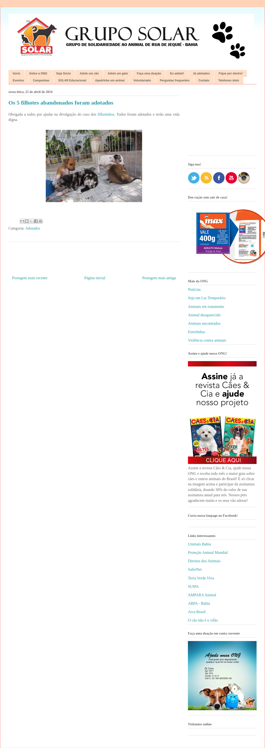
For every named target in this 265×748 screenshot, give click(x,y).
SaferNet (195, 569)
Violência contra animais (207, 340)
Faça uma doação (149, 73)
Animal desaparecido (204, 315)
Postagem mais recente (29, 278)
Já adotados (201, 73)
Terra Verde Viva (201, 578)
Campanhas (41, 80)
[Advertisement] (222, 122)
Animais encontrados (204, 323)
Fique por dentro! (231, 73)
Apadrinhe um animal (110, 80)
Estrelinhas (196, 332)
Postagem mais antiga (159, 278)
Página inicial (95, 278)
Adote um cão (89, 73)
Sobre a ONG (38, 73)
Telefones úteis (228, 80)
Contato (204, 80)
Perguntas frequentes (174, 80)
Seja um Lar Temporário (206, 298)
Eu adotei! (177, 73)
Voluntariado (142, 80)
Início (16, 73)
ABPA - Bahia (199, 603)
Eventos (18, 80)
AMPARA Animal (202, 595)
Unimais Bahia (199, 544)
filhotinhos (106, 114)
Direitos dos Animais (204, 561)
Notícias (194, 289)
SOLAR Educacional (72, 80)
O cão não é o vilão (203, 620)
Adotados (32, 228)
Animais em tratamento (206, 306)
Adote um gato (118, 73)
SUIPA (193, 586)
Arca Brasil (196, 612)
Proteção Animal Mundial (208, 552)
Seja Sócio (63, 73)
